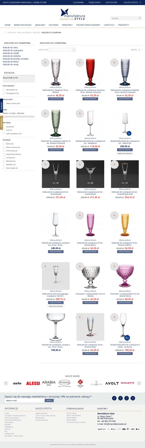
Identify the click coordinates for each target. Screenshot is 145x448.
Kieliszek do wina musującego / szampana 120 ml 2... (55, 295)
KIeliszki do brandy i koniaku (15, 59)
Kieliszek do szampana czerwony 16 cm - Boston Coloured (90, 91)
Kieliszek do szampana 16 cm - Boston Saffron (125, 244)
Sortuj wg (43, 50)
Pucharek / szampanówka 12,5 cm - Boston (90, 295)
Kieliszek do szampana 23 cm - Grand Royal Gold (125, 193)
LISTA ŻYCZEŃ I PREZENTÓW (45, 416)
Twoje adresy (71, 418)
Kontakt (8, 425)
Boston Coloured (13, 147)
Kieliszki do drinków (12, 56)
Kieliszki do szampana (13, 50)
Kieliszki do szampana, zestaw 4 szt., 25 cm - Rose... (56, 244)
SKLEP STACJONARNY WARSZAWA (17, 2)
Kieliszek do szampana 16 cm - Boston (56, 91)
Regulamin (9, 422)
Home (7, 25)
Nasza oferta (43, 408)
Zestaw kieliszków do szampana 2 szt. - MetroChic (125, 142)
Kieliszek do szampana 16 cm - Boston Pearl (90, 345)
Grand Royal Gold (13, 154)
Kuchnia (53, 25)
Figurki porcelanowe (87, 25)
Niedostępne (11, 90)
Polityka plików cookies (76, 422)
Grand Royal (11, 151)
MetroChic (11, 161)
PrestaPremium (90, 444)
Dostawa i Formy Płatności (15, 416)
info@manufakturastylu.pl (115, 424)
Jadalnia (39, 25)
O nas (7, 413)
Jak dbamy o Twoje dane (14, 436)
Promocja (1, 122)
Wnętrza (67, 25)
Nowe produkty (42, 420)
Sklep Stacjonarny (12, 418)
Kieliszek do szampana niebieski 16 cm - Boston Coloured (125, 91)
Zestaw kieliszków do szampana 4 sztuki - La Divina (125, 345)
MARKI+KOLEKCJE (22, 25)
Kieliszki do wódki (11, 53)
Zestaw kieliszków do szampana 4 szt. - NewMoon (90, 142)
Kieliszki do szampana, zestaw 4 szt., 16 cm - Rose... (56, 345)
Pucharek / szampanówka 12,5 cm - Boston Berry (124, 295)
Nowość (1, 105)
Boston (9, 144)
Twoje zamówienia (73, 416)
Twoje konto (71, 413)
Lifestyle (109, 25)
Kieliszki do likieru (11, 62)
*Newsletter (9, 434)
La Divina (10, 157)
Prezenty (123, 25)
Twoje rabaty (71, 420)
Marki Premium (41, 413)
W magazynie (12, 93)
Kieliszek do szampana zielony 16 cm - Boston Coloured (55, 142)
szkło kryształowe (14, 133)
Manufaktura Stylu (61, 444)
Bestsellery (40, 418)
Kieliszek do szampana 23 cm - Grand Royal (56, 193)
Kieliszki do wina (10, 48)
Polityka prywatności (13, 420)
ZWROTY (7, 429)
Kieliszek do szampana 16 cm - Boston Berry (90, 244)
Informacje (11, 408)
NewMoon (11, 164)
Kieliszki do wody (10, 64)
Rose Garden (12, 168)
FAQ (6, 431)
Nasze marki (72, 376)
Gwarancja (9, 427)
